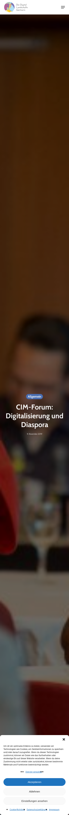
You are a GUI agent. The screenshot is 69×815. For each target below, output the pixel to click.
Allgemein (34, 397)
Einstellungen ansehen (34, 800)
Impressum (54, 809)
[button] (64, 739)
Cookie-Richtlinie (17, 809)
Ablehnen (34, 791)
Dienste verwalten (34, 772)
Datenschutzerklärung (37, 809)
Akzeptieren (34, 782)
